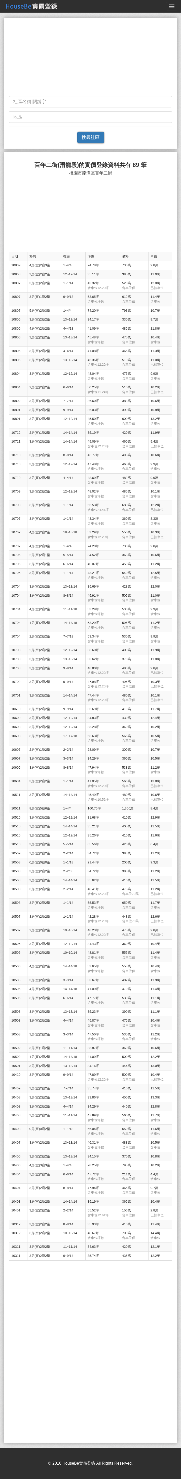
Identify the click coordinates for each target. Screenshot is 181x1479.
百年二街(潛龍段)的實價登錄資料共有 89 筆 (90, 165)
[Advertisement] (90, 58)
